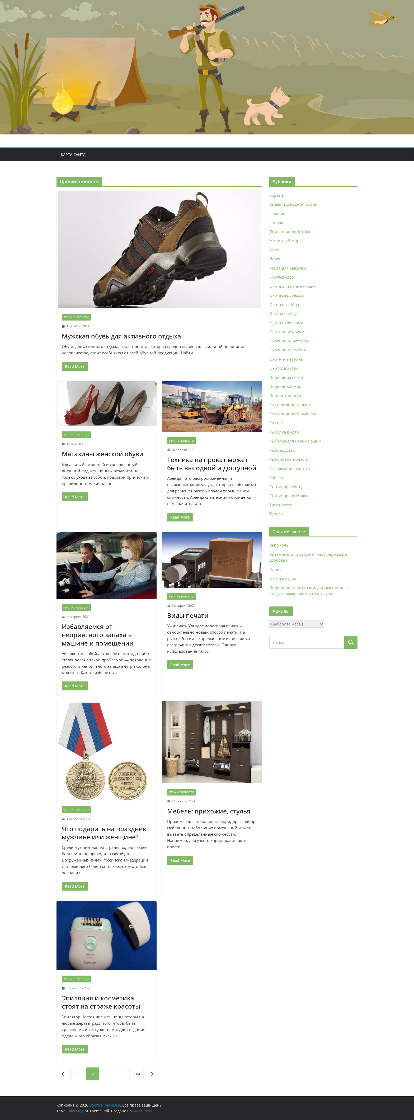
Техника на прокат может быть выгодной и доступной (211, 463)
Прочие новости (76, 317)
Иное (274, 249)
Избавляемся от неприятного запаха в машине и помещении (98, 634)
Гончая (276, 222)
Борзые (276, 195)
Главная (277, 213)
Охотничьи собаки (287, 349)
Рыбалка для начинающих (295, 441)
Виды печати (188, 615)
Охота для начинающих (292, 286)
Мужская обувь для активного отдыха (121, 336)
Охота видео (281, 277)
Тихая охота (280, 504)
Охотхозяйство (283, 368)
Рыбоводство (282, 450)
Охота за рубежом (286, 295)
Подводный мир (285, 386)
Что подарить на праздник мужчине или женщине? (104, 832)
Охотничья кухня (286, 359)
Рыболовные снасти (289, 459)
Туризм (276, 513)
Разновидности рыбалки (293, 413)
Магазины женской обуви (102, 453)
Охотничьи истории (289, 340)
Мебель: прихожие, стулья (209, 811)
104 (137, 1073)
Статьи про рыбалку (288, 495)
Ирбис (275, 569)
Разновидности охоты (290, 404)
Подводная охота (286, 377)
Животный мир (284, 240)
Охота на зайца (284, 304)
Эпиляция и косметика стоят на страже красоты (101, 1002)
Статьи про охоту (286, 486)
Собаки (276, 477)
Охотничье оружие (288, 331)
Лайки (275, 258)
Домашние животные (290, 231)
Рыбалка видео (284, 432)
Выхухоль (279, 545)
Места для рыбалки (288, 268)
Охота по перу (283, 313)
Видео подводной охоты (293, 204)
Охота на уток (282, 578)
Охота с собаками (286, 322)
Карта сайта (73, 154)
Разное (276, 422)
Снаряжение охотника (291, 468)
